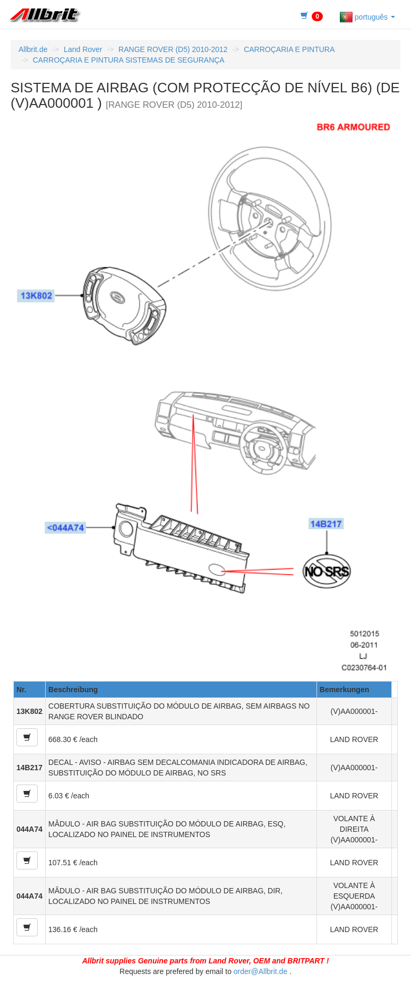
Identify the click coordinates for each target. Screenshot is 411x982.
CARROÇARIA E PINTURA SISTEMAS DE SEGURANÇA (129, 60)
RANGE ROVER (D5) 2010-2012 (172, 49)
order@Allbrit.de (260, 971)
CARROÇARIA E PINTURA (289, 49)
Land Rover (83, 49)
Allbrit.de (33, 49)
